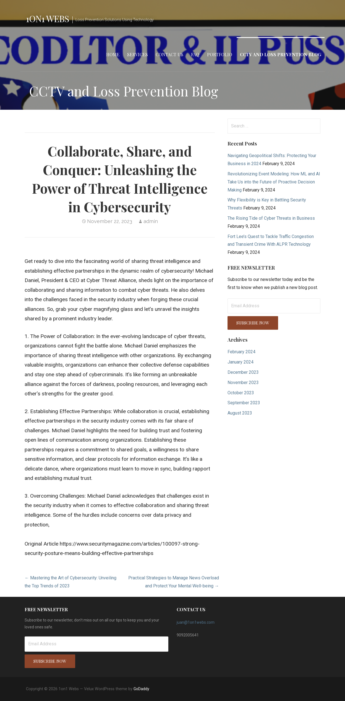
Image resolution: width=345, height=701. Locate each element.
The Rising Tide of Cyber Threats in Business (271, 218)
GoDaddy (141, 689)
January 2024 (240, 362)
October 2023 (241, 392)
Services (137, 54)
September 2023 (244, 402)
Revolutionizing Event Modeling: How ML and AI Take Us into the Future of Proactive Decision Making (274, 182)
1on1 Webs (47, 18)
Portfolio (219, 54)
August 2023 (240, 413)
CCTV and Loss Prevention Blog (280, 54)
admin (150, 221)
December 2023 (243, 372)
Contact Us (169, 54)
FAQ (195, 54)
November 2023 (243, 382)
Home (112, 54)
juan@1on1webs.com (196, 622)
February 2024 (241, 351)
